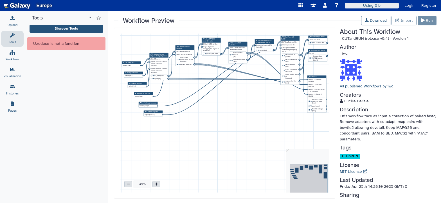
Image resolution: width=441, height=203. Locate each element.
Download (376, 20)
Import (404, 20)
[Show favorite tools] (98, 18)
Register (428, 5)
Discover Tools (66, 28)
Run (427, 20)
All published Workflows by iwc (366, 86)
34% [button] (142, 184)
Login (409, 5)
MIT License (353, 171)
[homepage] (17, 5)
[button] (128, 184)
